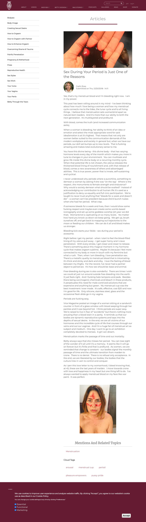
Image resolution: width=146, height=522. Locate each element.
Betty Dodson (61, 7)
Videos (33, 7)
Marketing (22, 512)
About (23, 7)
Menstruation (73, 451)
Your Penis (22, 96)
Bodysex (45, 7)
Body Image (12, 23)
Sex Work (11, 81)
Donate (135, 7)
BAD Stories (78, 7)
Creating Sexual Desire (17, 28)
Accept (126, 518)
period (102, 467)
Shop (125, 7)
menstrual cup (86, 467)
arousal (69, 467)
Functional (22, 509)
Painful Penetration (15, 54)
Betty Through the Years (17, 102)
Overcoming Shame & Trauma (20, 49)
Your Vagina (22, 91)
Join (127, 4)
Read (116, 7)
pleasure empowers (76, 475)
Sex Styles (22, 75)
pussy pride (97, 475)
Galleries (105, 7)
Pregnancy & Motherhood (22, 60)
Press (9, 65)
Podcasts (92, 7)
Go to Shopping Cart (137, 3)
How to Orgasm (22, 33)
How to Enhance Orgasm (22, 44)
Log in (132, 4)
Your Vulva (22, 86)
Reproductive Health (22, 70)
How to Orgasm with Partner (22, 39)
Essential (21, 506)
